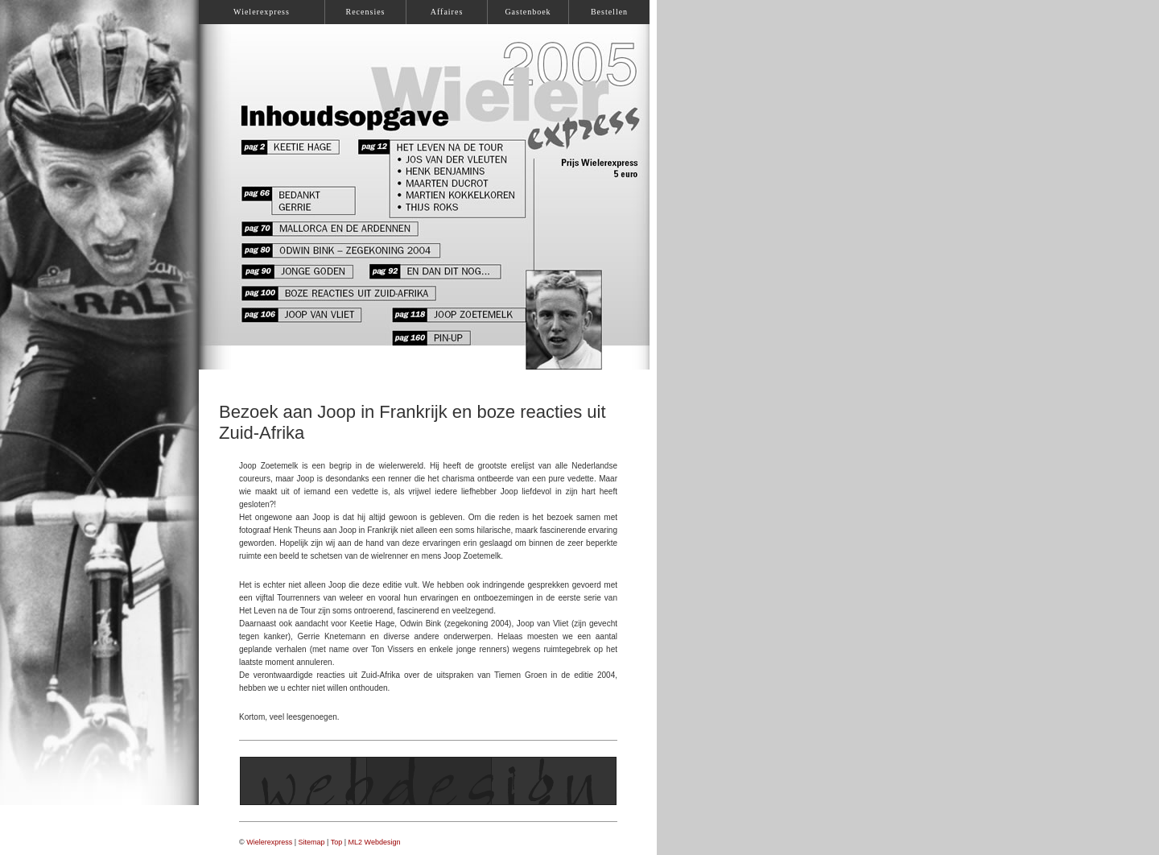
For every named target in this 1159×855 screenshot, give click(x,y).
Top (337, 842)
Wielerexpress (269, 842)
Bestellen (609, 11)
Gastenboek (528, 11)
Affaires (447, 11)
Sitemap (312, 842)
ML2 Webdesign (375, 842)
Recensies (366, 11)
